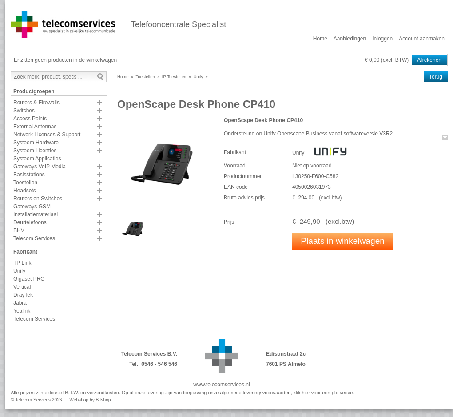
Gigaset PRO (29, 279)
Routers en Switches (37, 198)
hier (306, 392)
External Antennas (34, 126)
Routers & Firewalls (36, 102)
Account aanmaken (422, 39)
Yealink (21, 311)
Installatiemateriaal (35, 214)
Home (320, 39)
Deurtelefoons (30, 222)
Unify (19, 271)
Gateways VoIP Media (39, 166)
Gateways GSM (32, 206)
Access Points (30, 118)
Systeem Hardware (36, 142)
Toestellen (25, 182)
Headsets (24, 190)
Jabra (20, 303)
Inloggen (382, 39)
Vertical (22, 287)
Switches (24, 110)
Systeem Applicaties (37, 158)
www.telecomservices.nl (221, 384)
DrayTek (23, 295)
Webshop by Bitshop (90, 399)
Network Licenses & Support (46, 134)
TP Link (22, 263)
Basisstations (29, 174)
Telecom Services (34, 238)
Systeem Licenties (34, 150)
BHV (18, 230)
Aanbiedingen (350, 39)
